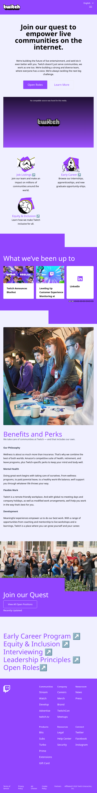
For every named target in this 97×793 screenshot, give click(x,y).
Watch (43, 698)
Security (62, 744)
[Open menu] (90, 6)
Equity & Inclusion (32, 643)
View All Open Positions (20, 604)
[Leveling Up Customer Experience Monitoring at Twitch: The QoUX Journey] (51, 282)
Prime (42, 751)
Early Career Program (38, 636)
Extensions (45, 757)
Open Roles (35, 85)
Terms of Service (6, 787)
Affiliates (68, 786)
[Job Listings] (25, 173)
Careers (61, 692)
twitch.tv (44, 716)
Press (78, 698)
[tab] (70, 301)
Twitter (79, 732)
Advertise (44, 710)
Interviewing (24, 651)
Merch (61, 698)
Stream (43, 692)
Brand (60, 704)
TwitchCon (63, 710)
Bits (41, 732)
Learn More (61, 85)
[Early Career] (71, 173)
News (78, 692)
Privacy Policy (21, 787)
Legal (60, 732)
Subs (42, 738)
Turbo (42, 744)
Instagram (81, 744)
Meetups (62, 716)
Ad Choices (34, 787)
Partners (57, 786)
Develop (44, 704)
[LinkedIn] (80, 282)
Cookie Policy (44, 787)
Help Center (64, 738)
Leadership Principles (37, 659)
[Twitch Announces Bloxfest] (18, 282)
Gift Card (44, 763)
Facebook (81, 738)
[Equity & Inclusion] (25, 211)
